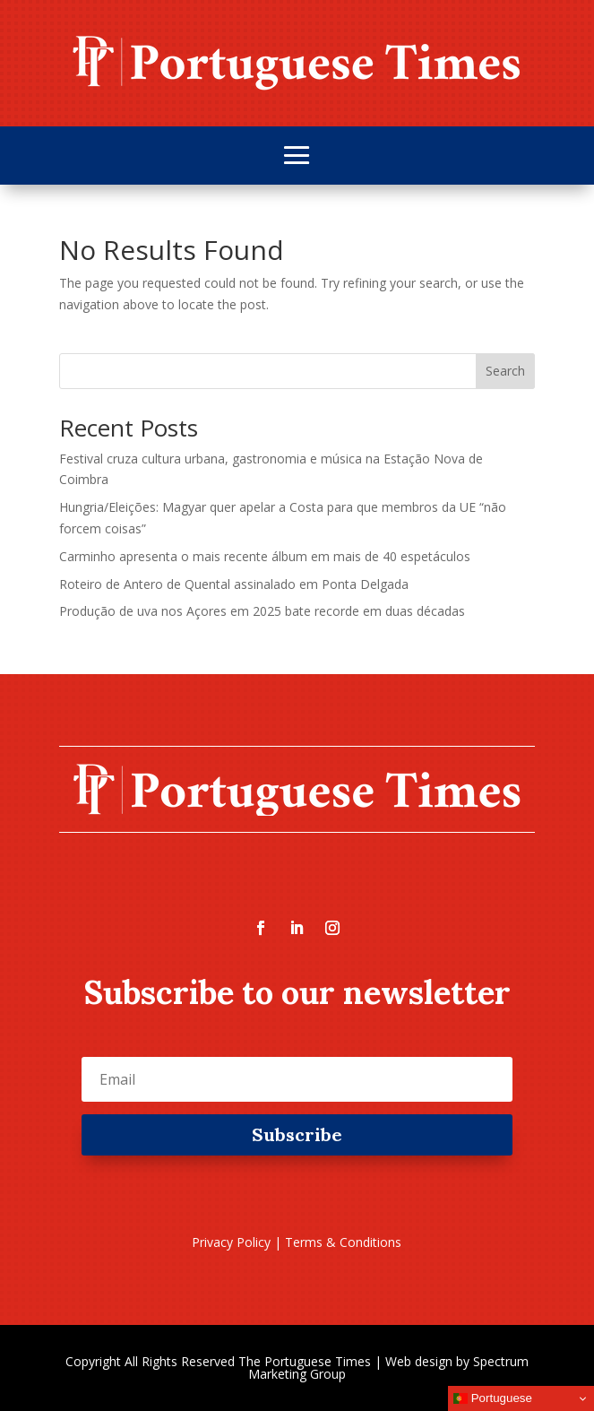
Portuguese (492, 1398)
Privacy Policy (231, 1242)
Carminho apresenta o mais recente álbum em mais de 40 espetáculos (264, 556)
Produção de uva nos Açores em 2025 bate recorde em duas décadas (262, 610)
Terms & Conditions (343, 1242)
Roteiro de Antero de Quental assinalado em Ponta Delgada (234, 584)
